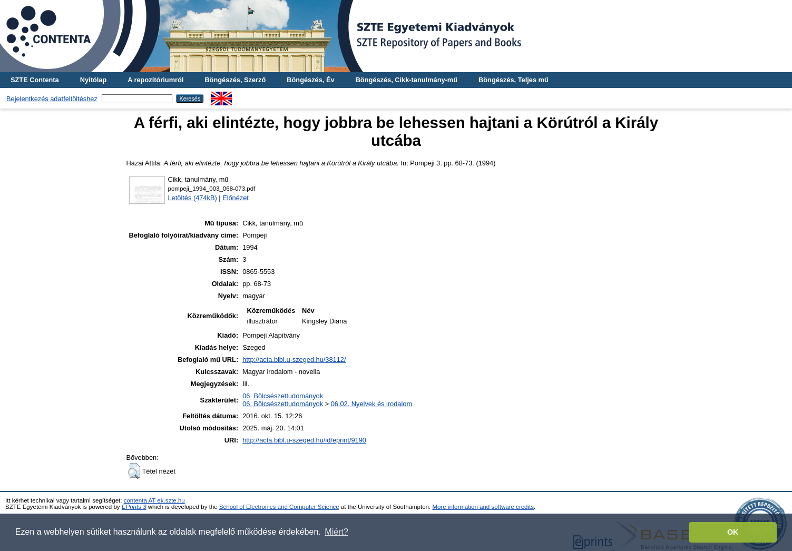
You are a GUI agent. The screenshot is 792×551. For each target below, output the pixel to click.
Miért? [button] (336, 531)
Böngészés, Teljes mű (513, 80)
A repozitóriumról (155, 80)
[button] (134, 471)
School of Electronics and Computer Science (279, 507)
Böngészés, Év (310, 80)
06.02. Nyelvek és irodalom (371, 404)
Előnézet (235, 198)
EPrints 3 (134, 507)
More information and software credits (483, 507)
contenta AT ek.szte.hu (154, 500)
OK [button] (733, 532)
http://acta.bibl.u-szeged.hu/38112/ (294, 359)
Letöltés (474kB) (192, 198)
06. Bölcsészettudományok (282, 396)
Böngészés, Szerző (235, 80)
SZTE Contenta (35, 80)
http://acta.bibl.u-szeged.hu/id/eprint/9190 (304, 440)
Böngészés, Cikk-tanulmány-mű (406, 80)
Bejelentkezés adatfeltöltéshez (51, 99)
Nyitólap (93, 80)
